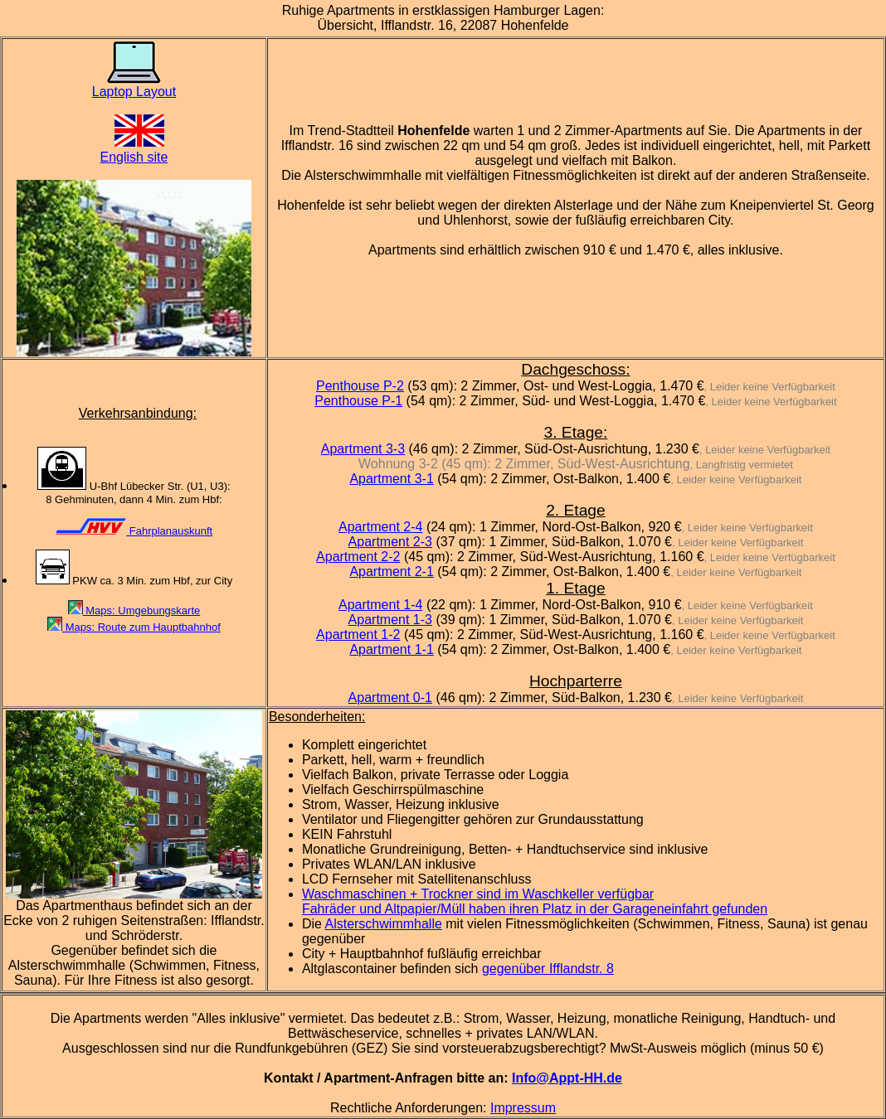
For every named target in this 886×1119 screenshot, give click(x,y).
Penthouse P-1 (358, 401)
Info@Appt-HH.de (567, 1078)
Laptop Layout (134, 86)
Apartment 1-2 (358, 634)
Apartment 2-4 (380, 527)
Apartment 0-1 (390, 697)
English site (134, 149)
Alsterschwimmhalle (382, 924)
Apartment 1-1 (391, 649)
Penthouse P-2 (360, 386)
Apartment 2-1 (391, 571)
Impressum (523, 1108)
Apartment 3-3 (363, 449)
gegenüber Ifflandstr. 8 (548, 969)
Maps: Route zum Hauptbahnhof (134, 627)
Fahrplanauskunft (134, 531)
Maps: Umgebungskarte (134, 610)
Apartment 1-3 (390, 620)
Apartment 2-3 (390, 542)
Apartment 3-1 (391, 479)
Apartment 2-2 (358, 557)
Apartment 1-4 (380, 605)
